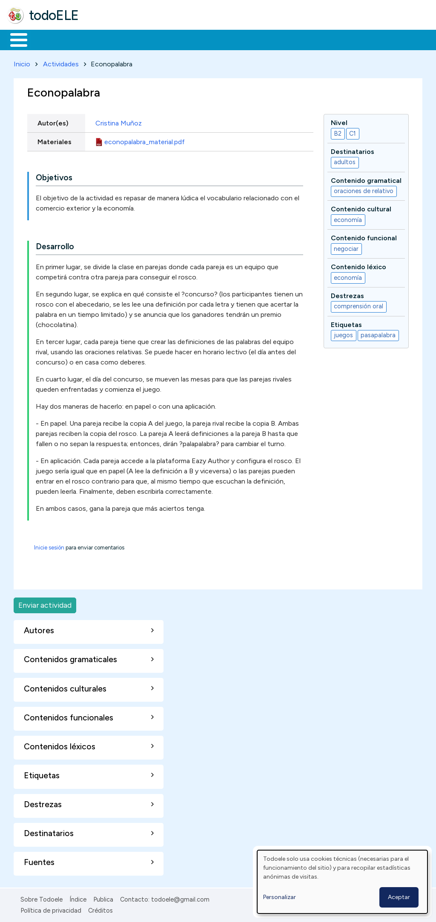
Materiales (48, 39)
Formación (103, 39)
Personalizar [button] (279, 897)
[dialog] (342, 881)
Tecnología (254, 39)
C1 (352, 132)
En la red (201, 39)
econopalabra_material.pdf (144, 140)
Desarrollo (55, 245)
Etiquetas (346, 323)
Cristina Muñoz (118, 121)
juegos (343, 334)
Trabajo (153, 39)
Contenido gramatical (366, 179)
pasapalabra (378, 334)
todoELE (54, 15)
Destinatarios (352, 150)
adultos (345, 161)
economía (348, 218)
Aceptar (399, 897)
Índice (77, 898)
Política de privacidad (50, 909)
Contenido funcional (364, 237)
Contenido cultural (361, 208)
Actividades (61, 62)
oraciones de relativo (363, 190)
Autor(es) (53, 121)
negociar (346, 247)
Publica (103, 898)
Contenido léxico (358, 265)
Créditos (100, 909)
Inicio (14, 39)
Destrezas (347, 294)
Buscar (349, 39)
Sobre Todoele (41, 898)
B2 (337, 132)
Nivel (339, 121)
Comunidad (311, 39)
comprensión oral (358, 305)
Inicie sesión (49, 546)
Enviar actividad (45, 603)
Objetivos (54, 176)
